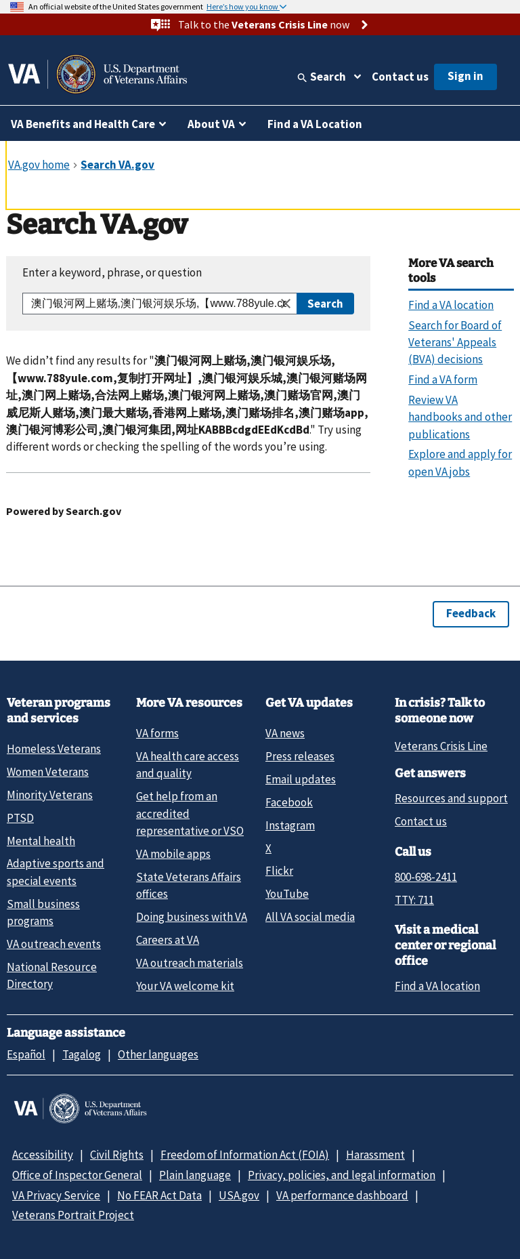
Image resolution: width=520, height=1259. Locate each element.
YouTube (287, 893)
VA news (285, 733)
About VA (211, 124)
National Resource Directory (52, 975)
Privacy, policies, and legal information (341, 1175)
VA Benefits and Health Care (83, 124)
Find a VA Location (314, 124)
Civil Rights (117, 1154)
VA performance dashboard (342, 1195)
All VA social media (310, 916)
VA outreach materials (189, 962)
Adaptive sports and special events (55, 872)
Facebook (289, 802)
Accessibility (42, 1154)
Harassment (375, 1154)
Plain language (195, 1175)
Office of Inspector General (77, 1175)
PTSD (20, 817)
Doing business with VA (191, 916)
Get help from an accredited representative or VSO (190, 813)
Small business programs (43, 912)
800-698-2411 (426, 876)
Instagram (290, 825)
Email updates (300, 779)
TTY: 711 (414, 899)
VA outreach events (54, 943)
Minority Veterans (50, 794)
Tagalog (81, 1054)
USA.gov (239, 1195)
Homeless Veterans (54, 748)
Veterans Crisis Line (441, 746)
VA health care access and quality (187, 765)
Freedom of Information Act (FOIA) (244, 1154)
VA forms (157, 733)
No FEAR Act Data (159, 1195)
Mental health (41, 840)
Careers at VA (167, 939)
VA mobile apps (173, 853)
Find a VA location (437, 985)
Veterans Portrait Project (73, 1215)
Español (26, 1054)
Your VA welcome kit (185, 985)
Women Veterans (48, 771)
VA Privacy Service (56, 1195)
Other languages (158, 1054)
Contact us (400, 76)
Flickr (279, 870)
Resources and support (451, 798)
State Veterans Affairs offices (188, 885)
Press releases (299, 756)
